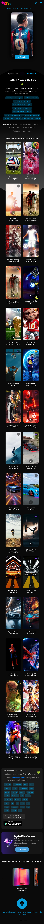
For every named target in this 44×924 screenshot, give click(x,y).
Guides (25, 914)
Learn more (22, 849)
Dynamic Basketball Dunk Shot (13, 384)
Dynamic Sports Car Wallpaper (13, 633)
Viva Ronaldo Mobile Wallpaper (30, 178)
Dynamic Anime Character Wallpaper (30, 757)
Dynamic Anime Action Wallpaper (31, 715)
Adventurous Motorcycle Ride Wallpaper (13, 551)
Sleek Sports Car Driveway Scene (31, 467)
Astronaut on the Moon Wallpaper (30, 384)
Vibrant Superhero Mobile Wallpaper (13, 715)
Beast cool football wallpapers (22, 105)
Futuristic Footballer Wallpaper (31, 302)
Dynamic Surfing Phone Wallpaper (13, 467)
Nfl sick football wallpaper (22, 101)
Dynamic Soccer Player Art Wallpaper (30, 426)
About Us (12, 912)
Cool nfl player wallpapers (14, 98)
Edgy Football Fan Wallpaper (30, 343)
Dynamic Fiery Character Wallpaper (13, 426)
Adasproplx (27, 74)
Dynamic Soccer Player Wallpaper (31, 260)
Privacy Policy (37, 912)
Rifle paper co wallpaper (31, 115)
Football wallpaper (24, 8)
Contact (4, 912)
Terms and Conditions (24, 912)
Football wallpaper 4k (31, 98)
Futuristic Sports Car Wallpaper (13, 591)
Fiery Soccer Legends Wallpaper (13, 302)
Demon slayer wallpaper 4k (13, 115)
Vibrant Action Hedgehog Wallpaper (13, 757)
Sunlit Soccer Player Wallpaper (13, 219)
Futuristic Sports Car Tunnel (31, 591)
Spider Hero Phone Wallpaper (13, 674)
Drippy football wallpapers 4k (22, 108)
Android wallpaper (18, 778)
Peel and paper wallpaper (12, 119)
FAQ (19, 914)
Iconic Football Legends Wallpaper (31, 219)
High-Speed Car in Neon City (31, 633)
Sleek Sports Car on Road (31, 509)
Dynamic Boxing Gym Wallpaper (31, 550)
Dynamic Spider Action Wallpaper (31, 674)
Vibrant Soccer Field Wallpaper (13, 178)
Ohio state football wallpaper (22, 112)
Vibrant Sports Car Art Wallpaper (13, 509)
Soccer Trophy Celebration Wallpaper (13, 343)
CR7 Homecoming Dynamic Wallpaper (13, 260)
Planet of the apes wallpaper (31, 119)
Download (22, 57)
